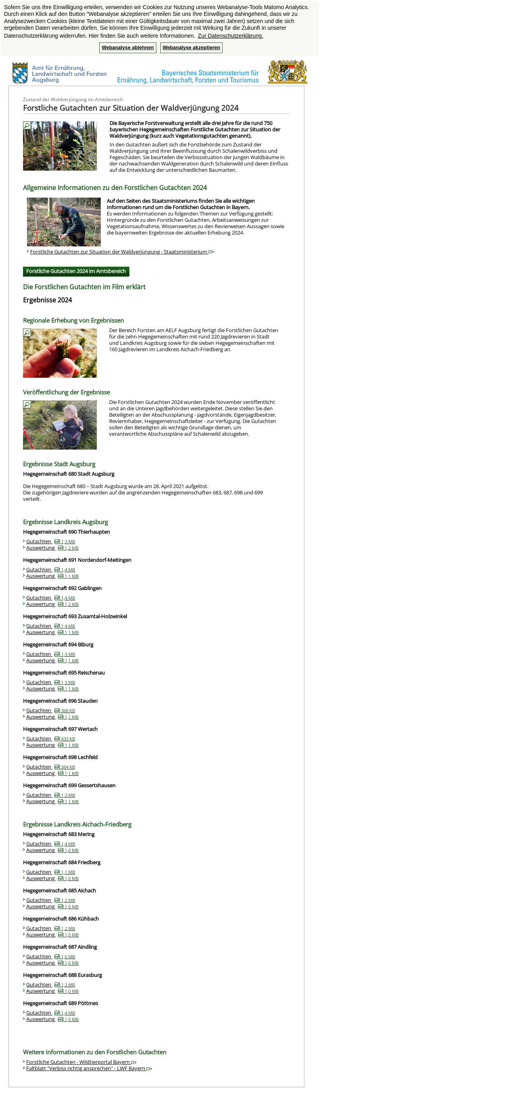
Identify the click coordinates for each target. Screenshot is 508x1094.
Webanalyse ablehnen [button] (128, 47)
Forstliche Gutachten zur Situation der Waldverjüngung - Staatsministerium (122, 251)
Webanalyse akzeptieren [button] (191, 47)
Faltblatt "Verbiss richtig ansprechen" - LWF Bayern (89, 1068)
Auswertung (52, 547)
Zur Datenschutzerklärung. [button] (231, 36)
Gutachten (50, 541)
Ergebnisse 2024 (47, 300)
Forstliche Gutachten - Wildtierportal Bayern (81, 1061)
